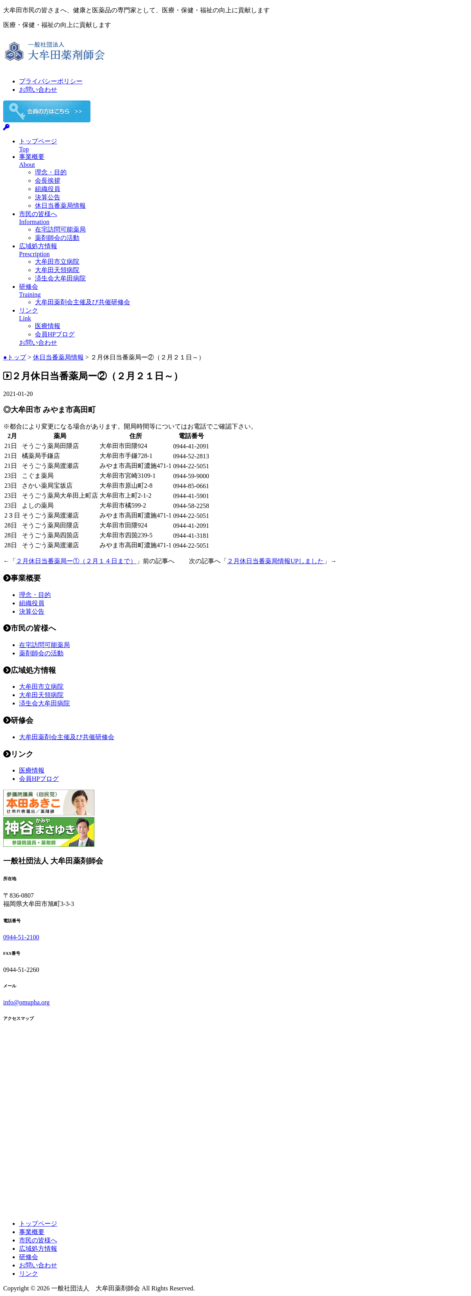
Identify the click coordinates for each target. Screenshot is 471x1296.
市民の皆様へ (38, 1240)
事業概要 (31, 1231)
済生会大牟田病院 (60, 278)
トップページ (38, 1223)
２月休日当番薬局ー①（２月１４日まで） (76, 561)
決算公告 (47, 197)
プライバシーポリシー (51, 81)
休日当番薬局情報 (60, 205)
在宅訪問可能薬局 (60, 229)
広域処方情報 (38, 1248)
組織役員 (47, 188)
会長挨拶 (47, 180)
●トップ (14, 357)
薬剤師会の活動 (57, 237)
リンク (28, 1273)
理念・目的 (51, 172)
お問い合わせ (38, 89)
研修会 (28, 1257)
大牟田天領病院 (57, 270)
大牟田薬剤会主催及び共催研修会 (82, 302)
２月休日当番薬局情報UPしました (275, 561)
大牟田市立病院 (57, 261)
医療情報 (47, 326)
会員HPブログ (55, 334)
